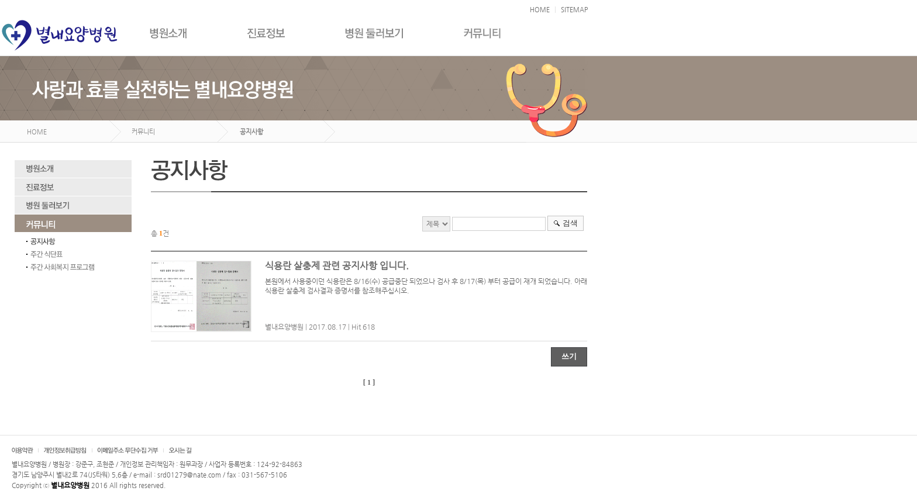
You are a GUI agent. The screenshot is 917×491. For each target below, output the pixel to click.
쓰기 (569, 356)
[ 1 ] (369, 382)
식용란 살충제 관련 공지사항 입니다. (337, 265)
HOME (540, 9)
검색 (570, 223)
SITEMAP (574, 9)
